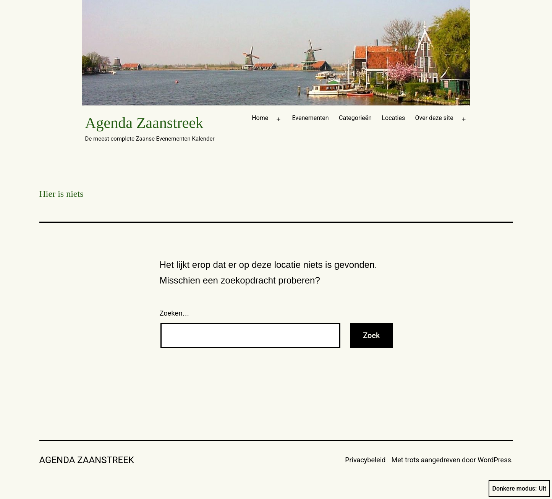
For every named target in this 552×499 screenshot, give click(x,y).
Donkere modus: (519, 488)
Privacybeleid (365, 460)
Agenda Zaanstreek (144, 122)
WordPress (494, 460)
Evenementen (310, 118)
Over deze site (434, 118)
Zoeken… (174, 313)
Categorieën (355, 118)
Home (260, 118)
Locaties (393, 118)
